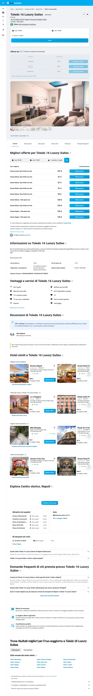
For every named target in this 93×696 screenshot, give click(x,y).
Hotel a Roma (67, 662)
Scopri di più (67, 223)
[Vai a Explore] (3, 24)
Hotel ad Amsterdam (69, 659)
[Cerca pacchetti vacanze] (3, 20)
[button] (3, 3)
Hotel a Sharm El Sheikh (44, 659)
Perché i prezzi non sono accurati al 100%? (50, 688)
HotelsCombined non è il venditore (50, 682)
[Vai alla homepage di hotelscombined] (14, 3)
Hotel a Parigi (14, 667)
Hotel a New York (42, 662)
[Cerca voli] (3, 9)
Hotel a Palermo (68, 667)
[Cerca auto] (3, 16)
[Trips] (3, 30)
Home (11, 9)
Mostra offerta (50, 380)
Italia (17, 9)
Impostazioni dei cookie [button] (17, 231)
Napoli (37, 9)
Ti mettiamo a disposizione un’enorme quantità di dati (50, 685)
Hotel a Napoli (14, 665)
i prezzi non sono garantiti (50, 676)
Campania (27, 9)
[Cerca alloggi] (3, 12)
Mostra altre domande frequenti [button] (49, 595)
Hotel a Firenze (41, 665)
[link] (21, 384)
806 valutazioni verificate (27, 24)
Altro (11, 253)
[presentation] (28, 136)
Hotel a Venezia (15, 662)
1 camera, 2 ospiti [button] (17, 35)
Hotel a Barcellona (15, 659)
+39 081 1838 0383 (16, 22)
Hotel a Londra (67, 665)
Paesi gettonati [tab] (28, 650)
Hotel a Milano (41, 667)
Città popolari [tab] (16, 650)
